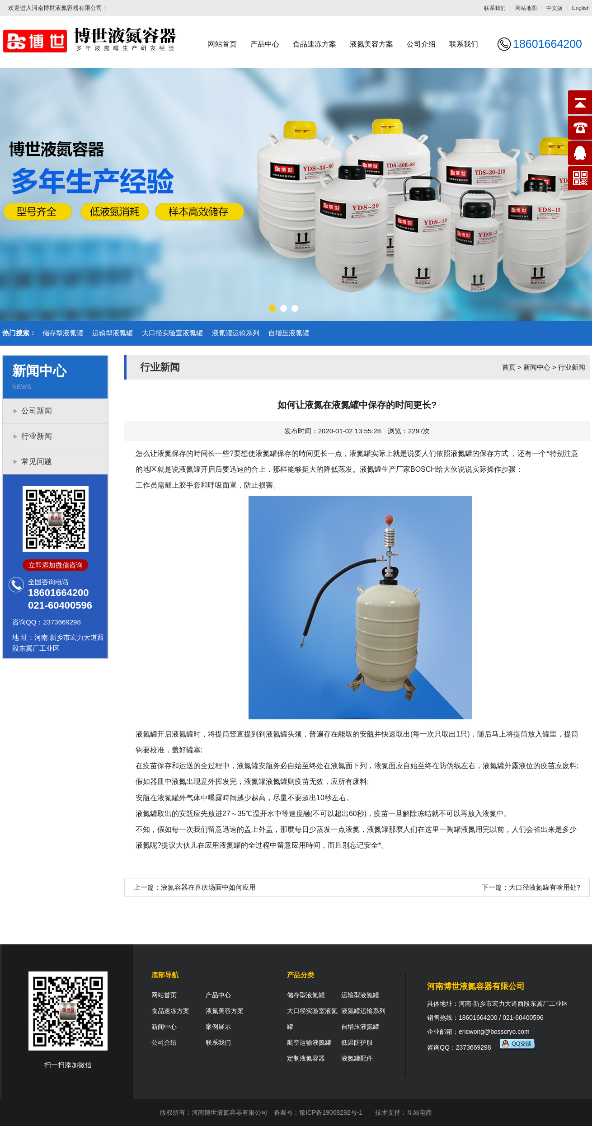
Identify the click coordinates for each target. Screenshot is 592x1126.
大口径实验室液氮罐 (172, 333)
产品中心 (264, 44)
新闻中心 (536, 367)
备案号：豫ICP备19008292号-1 (318, 1112)
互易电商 (419, 1112)
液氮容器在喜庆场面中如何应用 (208, 887)
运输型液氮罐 (112, 333)
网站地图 (526, 8)
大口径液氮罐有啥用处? (544, 887)
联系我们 (495, 8)
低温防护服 (357, 1042)
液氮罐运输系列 (235, 333)
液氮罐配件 (357, 1058)
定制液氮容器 (306, 1058)
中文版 (554, 8)
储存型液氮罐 (62, 333)
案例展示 (218, 1026)
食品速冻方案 (314, 44)
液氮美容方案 (371, 44)
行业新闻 (36, 436)
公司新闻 (36, 411)
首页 (509, 367)
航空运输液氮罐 (309, 1042)
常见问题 (36, 461)
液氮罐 (190, 469)
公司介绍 (421, 44)
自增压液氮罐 (288, 333)
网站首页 (222, 44)
